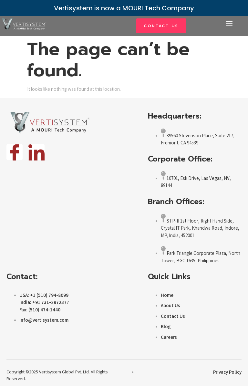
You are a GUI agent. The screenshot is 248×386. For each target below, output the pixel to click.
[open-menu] (229, 24)
